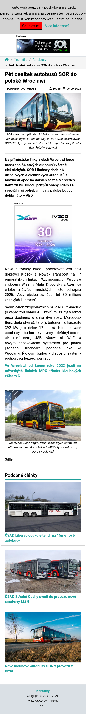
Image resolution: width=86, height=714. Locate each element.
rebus (55, 88)
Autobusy (39, 60)
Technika (21, 60)
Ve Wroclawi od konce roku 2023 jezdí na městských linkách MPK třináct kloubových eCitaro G (43, 371)
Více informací (57, 26)
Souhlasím (30, 26)
